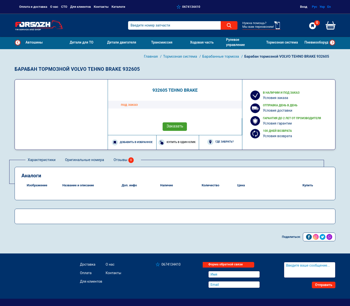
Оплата (86, 273)
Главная (151, 56)
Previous (17, 42)
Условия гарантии (277, 123)
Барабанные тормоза (221, 56)
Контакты (101, 7)
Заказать (174, 126)
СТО (64, 7)
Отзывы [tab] (124, 160)
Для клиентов (80, 7)
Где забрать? (220, 142)
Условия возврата (277, 136)
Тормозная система (180, 56)
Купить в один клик (176, 142)
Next (332, 42)
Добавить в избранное (132, 142)
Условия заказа (275, 98)
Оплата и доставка (33, 7)
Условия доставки (277, 110)
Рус (314, 7)
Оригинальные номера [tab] (84, 160)
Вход (303, 7)
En (329, 7)
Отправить (323, 285)
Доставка (87, 264)
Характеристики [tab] (41, 160)
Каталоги (118, 7)
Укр (322, 7)
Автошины (34, 42)
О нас (54, 7)
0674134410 (191, 7)
